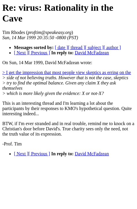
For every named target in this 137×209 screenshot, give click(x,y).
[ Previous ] (39, 52)
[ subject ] (94, 47)
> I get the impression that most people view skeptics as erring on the (66, 72)
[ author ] (112, 47)
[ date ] (61, 47)
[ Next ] (21, 52)
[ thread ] (76, 47)
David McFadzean (92, 52)
